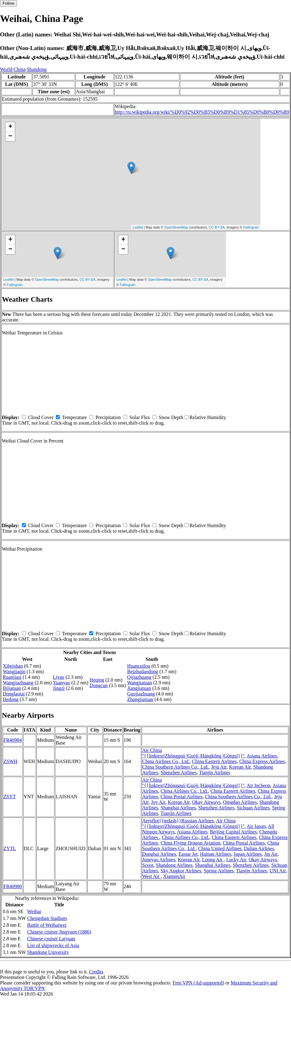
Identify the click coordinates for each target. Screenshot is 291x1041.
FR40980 (12, 886)
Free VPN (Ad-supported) (198, 982)
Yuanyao (61, 682)
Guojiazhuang (141, 693)
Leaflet (138, 227)
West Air (151, 876)
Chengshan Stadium (47, 918)
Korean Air (240, 767)
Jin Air (270, 854)
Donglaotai (14, 693)
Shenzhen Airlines (178, 772)
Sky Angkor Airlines (180, 870)
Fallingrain (251, 227)
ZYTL (9, 848)
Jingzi (58, 688)
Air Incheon (258, 785)
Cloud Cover (40, 417)
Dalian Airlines (259, 848)
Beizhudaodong (142, 671)
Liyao (58, 677)
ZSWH (10, 761)
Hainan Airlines (215, 854)
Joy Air (158, 802)
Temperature (74, 417)
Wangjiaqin (14, 671)
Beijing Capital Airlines (233, 831)
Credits (96, 971)
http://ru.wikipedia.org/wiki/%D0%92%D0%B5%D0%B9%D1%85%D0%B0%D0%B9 (202, 112)
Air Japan (256, 826)
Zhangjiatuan (140, 699)
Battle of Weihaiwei (46, 925)
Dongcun (98, 685)
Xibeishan (13, 666)
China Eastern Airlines (214, 761)
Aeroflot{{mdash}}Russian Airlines (178, 820)
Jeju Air (219, 767)
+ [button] (10, 127)
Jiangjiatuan (139, 688)
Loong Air (213, 859)
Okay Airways (206, 802)
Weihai (34, 911)
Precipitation (108, 417)
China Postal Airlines (181, 796)
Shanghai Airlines (178, 807)
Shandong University (48, 952)
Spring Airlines (219, 870)
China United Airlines (219, 848)
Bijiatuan (12, 688)
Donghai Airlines (159, 854)
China (19, 69)
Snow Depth (171, 417)
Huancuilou (138, 666)
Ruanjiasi (12, 677)
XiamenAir (174, 876)
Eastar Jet (188, 854)
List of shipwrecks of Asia (53, 945)
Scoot (147, 865)
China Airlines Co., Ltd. (166, 761)
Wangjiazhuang (18, 682)
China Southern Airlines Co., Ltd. (175, 767)
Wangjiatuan (139, 682)
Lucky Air (236, 859)
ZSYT (9, 796)
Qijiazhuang (139, 677)
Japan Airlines (248, 854)
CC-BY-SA (217, 227)
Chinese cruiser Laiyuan (51, 938)
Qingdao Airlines (240, 802)
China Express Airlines (262, 761)
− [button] (10, 136)
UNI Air (277, 870)
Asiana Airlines (262, 755)
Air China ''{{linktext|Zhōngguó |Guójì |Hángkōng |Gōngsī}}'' (193, 753)
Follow (8, 3)
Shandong (37, 69)
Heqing (96, 679)
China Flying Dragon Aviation (190, 843)
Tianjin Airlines (214, 772)
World (6, 69)
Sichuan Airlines (253, 807)
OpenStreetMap (176, 227)
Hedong (11, 699)
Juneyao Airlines (158, 859)
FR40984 (12, 740)
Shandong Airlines (174, 865)
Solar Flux (139, 417)
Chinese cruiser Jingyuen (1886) (59, 931)
